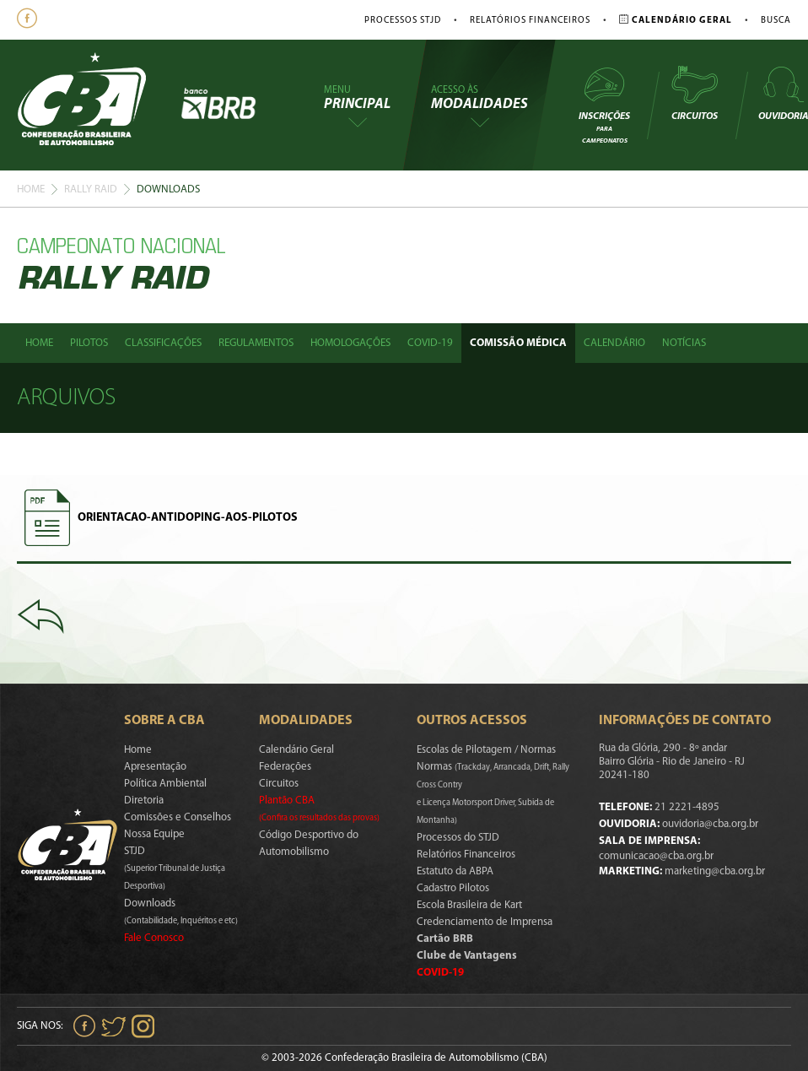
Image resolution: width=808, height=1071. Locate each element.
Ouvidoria (783, 93)
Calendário (614, 343)
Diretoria (144, 800)
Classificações (163, 343)
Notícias (684, 343)
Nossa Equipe (154, 834)
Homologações (350, 343)
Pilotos (89, 343)
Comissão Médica (518, 343)
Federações (285, 766)
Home (31, 189)
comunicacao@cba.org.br (656, 856)
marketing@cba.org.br (715, 871)
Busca (776, 20)
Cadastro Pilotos (453, 888)
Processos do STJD (458, 837)
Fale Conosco (154, 938)
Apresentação (155, 766)
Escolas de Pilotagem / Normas (486, 749)
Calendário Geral (296, 749)
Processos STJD (402, 20)
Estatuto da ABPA (455, 871)
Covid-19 (430, 343)
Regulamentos (256, 343)
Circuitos (694, 93)
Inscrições (604, 104)
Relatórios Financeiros (530, 20)
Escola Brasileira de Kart (469, 905)
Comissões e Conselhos (177, 817)
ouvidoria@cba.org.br (710, 824)
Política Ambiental (165, 783)
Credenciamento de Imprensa (484, 922)
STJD (174, 868)
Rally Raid (90, 189)
